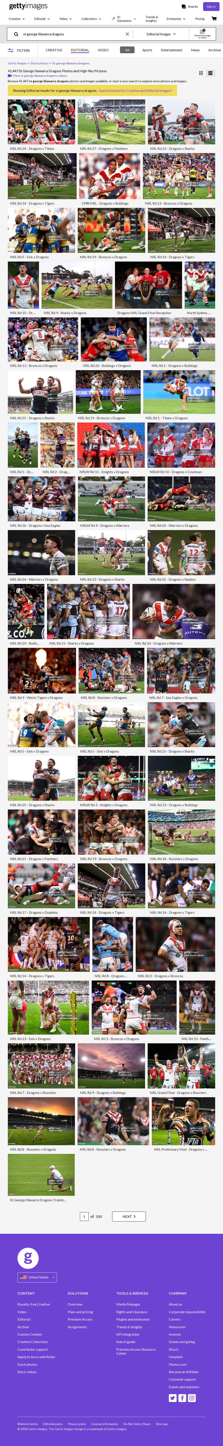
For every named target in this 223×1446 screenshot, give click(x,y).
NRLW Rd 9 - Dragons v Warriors (104, 525)
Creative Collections (32, 1342)
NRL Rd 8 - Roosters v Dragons (104, 697)
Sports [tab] (147, 50)
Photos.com (178, 1364)
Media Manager (128, 1304)
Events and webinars (184, 1387)
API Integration (127, 1334)
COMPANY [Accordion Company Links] (178, 1293)
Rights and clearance (131, 1312)
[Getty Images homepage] (28, 6)
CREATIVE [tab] (54, 50)
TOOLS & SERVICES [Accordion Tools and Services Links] (132, 1293)
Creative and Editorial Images (148, 90)
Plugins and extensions (133, 1319)
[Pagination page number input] (84, 1216)
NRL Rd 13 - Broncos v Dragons (168, 203)
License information (104, 1424)
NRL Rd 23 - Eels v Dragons (30, 1039)
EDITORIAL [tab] (80, 50)
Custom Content (29, 1334)
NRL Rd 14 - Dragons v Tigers (32, 203)
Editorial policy (53, 1424)
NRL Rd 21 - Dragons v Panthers (34, 859)
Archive (23, 1327)
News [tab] (195, 50)
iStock (173, 1349)
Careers (175, 1319)
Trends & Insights (129, 1327)
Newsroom (177, 1327)
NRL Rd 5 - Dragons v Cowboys (33, 472)
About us (175, 1304)
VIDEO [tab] (103, 50)
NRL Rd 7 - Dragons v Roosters (33, 1092)
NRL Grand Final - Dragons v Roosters (178, 1092)
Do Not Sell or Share (137, 1424)
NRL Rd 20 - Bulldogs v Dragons (107, 365)
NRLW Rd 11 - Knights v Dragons (104, 472)
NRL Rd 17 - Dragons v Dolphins (34, 912)
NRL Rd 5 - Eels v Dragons (29, 257)
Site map (162, 1424)
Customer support (182, 1379)
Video (21, 1312)
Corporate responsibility (187, 1312)
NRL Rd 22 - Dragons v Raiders (173, 579)
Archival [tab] (214, 50)
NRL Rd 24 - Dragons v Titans (32, 148)
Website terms (27, 1424)
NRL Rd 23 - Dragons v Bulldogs (174, 805)
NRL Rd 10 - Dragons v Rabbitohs (35, 313)
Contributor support (32, 1349)
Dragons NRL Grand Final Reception (144, 313)
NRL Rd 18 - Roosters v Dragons (174, 859)
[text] (74, 34)
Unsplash (175, 1357)
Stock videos (27, 1372)
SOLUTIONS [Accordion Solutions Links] (78, 1293)
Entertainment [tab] (171, 50)
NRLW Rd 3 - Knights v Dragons (103, 805)
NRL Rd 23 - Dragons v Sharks (172, 148)
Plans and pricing (80, 1312)
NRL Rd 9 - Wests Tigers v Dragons (36, 697)
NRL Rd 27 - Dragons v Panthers (104, 148)
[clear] (129, 33)
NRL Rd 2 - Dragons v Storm (63, 472)
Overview (75, 1304)
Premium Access (80, 1319)
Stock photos (27, 1364)
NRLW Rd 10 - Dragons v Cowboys (176, 472)
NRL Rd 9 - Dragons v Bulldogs (103, 1092)
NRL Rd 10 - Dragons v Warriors (158, 643)
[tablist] (77, 50)
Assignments (77, 1327)
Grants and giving (182, 1342)
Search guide (125, 1342)
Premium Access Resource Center (136, 1351)
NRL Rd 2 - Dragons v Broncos (160, 976)
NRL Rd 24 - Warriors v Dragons (174, 525)
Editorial (23, 1319)
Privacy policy (77, 1424)
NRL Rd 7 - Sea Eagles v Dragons (173, 697)
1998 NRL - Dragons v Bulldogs (104, 203)
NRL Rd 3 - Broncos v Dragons (116, 1039)
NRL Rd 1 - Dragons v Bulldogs (175, 365)
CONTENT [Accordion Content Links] (26, 1293)
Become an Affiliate (183, 1372)
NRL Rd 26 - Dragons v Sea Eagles (35, 525)
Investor (175, 1334)
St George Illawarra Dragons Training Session (43, 1200)
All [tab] (127, 50)
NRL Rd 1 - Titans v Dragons (166, 418)
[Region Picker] (37, 1277)
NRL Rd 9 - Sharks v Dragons (65, 313)
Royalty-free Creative (33, 1304)
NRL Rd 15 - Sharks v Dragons (71, 643)
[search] (18, 33)
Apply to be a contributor (36, 1357)
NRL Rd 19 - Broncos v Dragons (103, 257)
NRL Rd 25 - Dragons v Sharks (32, 418)
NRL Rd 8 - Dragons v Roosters (118, 976)
